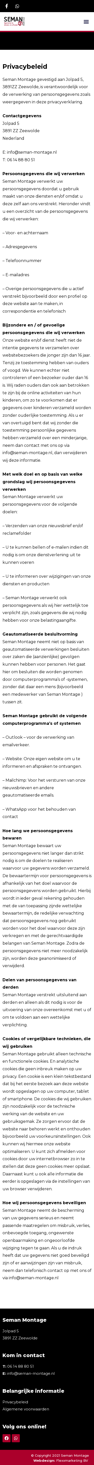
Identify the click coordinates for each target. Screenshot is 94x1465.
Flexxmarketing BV (72, 1460)
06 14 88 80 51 (20, 1366)
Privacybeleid (15, 1402)
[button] (86, 21)
